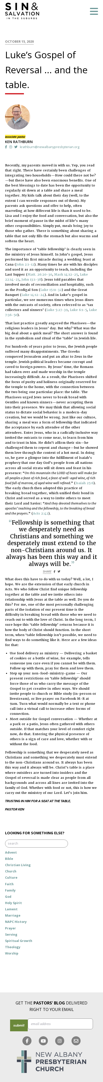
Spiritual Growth (18, 941)
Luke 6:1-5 (78, 310)
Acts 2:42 (40, 513)
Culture (11, 877)
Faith (9, 884)
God (8, 897)
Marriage (12, 915)
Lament (11, 909)
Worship (11, 953)
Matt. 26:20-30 (39, 274)
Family (10, 890)
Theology (12, 947)
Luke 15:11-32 (51, 290)
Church (10, 871)
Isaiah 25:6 (84, 483)
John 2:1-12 (25, 264)
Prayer (10, 928)
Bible (9, 859)
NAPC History (16, 922)
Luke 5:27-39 (57, 310)
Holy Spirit (13, 903)
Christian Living (18, 865)
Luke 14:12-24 (33, 295)
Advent (11, 852)
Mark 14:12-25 (66, 274)
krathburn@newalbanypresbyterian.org (49, 147)
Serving (11, 934)
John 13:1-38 (31, 279)
